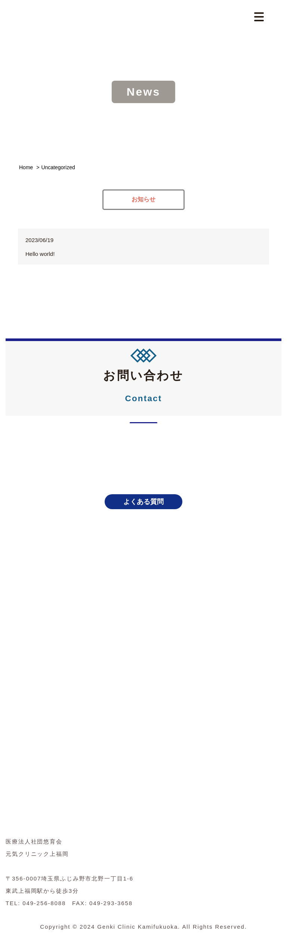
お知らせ (143, 199)
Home (26, 167)
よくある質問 (143, 501)
